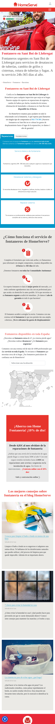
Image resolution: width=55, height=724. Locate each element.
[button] (4, 719)
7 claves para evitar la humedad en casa (21, 605)
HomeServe (7, 82)
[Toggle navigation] (50, 9)
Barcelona (25, 82)
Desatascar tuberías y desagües (27, 177)
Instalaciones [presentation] (21, 136)
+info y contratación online (27, 477)
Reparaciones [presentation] (7, 136)
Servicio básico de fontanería (27, 151)
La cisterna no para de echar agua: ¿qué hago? (23, 677)
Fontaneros (17, 82)
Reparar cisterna (27, 203)
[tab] (7, 136)
